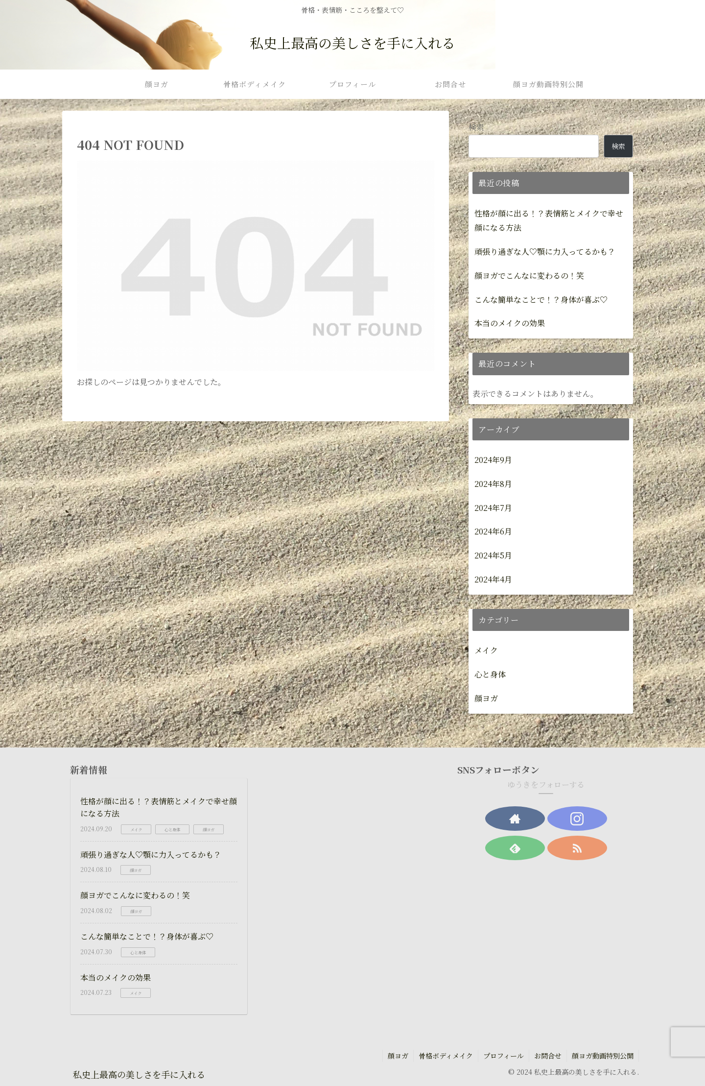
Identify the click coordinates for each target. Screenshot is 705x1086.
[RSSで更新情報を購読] (577, 848)
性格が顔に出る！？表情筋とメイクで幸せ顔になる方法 (548, 220)
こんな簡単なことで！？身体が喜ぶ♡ (541, 299)
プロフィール (503, 1056)
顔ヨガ (398, 1056)
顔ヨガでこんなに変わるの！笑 (529, 275)
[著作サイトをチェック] (515, 818)
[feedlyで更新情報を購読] (515, 848)
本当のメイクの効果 (509, 323)
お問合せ (548, 1056)
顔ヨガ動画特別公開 (603, 1056)
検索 (476, 127)
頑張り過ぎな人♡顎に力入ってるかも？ (544, 251)
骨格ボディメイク (446, 1056)
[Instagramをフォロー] (577, 818)
